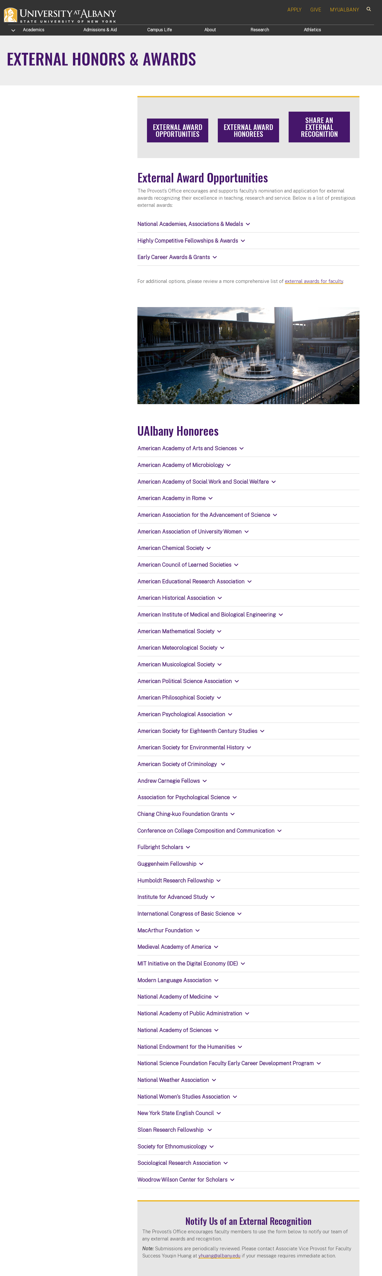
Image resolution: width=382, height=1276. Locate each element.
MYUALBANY (344, 9)
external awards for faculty (314, 281)
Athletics (312, 29)
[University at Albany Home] (60, 14)
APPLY (294, 9)
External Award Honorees (248, 130)
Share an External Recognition (319, 127)
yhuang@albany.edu (219, 1255)
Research (259, 29)
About (210, 29)
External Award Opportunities (177, 130)
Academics (33, 29)
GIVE (315, 9)
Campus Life (159, 29)
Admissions (100, 29)
